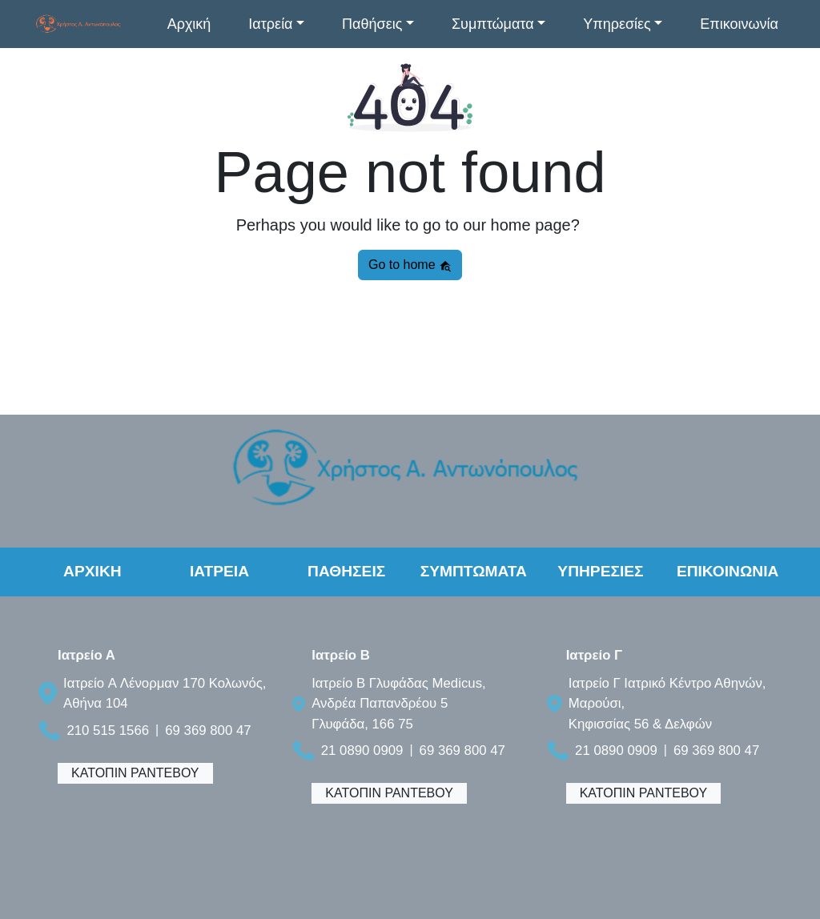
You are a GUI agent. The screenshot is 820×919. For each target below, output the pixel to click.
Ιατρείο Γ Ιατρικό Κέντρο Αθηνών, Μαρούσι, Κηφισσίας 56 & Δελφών (667, 703)
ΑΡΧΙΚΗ (92, 571)
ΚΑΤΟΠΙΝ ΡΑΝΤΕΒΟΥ (135, 773)
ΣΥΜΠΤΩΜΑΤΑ (473, 571)
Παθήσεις (372, 24)
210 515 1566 (107, 730)
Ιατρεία (270, 24)
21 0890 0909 (362, 750)
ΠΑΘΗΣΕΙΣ (346, 571)
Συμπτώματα (493, 24)
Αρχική (189, 24)
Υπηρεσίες (617, 24)
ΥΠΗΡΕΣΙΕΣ (600, 571)
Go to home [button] (410, 265)
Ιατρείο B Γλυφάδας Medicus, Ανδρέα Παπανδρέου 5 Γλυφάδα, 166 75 (399, 703)
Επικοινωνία (739, 24)
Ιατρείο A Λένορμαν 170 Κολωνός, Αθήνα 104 (164, 693)
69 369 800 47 (208, 730)
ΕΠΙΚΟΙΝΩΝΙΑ (728, 571)
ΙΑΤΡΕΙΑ (219, 571)
